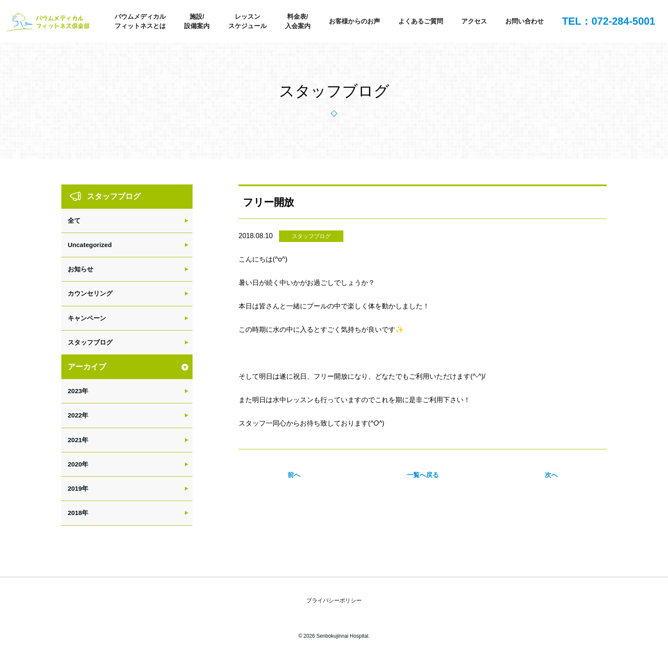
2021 (75, 439)
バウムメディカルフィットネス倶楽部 (49, 23)
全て (74, 220)
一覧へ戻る (423, 474)
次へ (551, 474)
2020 (75, 464)
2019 (75, 488)
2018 (75, 512)
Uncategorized (90, 244)
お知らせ (80, 269)
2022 (75, 415)
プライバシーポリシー (334, 600)
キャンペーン (87, 318)
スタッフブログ (311, 236)
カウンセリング (90, 293)
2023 (75, 390)
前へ (294, 474)
